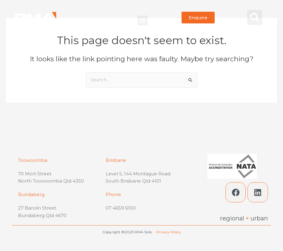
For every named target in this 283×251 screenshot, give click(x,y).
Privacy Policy (168, 232)
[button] (143, 21)
